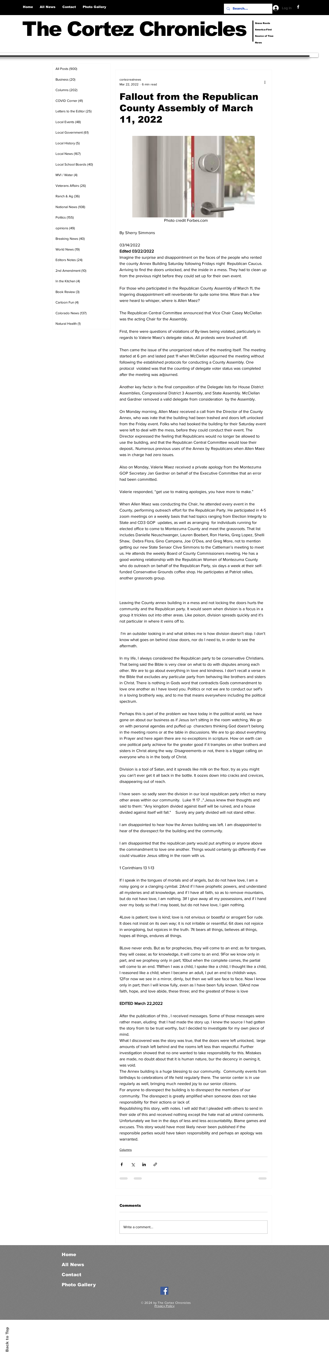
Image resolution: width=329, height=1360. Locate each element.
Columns (125, 1149)
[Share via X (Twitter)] (133, 1164)
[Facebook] (298, 6)
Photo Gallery (79, 1284)
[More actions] (265, 82)
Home (69, 1254)
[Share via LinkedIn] (144, 1164)
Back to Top (7, 1339)
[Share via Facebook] (121, 1164)
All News (73, 1264)
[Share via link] (155, 1164)
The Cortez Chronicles (134, 29)
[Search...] (248, 9)
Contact (71, 1274)
